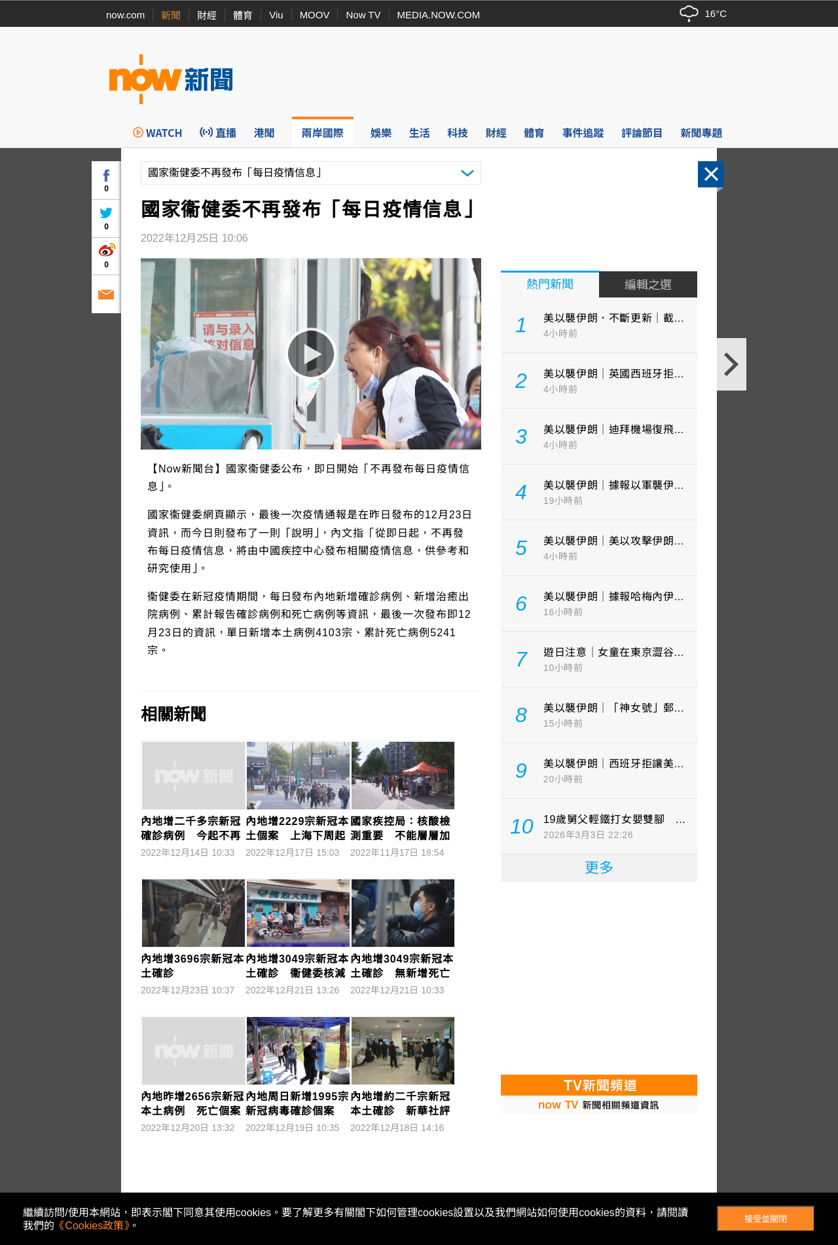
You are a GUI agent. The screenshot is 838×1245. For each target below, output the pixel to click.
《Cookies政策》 (91, 1225)
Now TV (363, 14)
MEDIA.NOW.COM (439, 14)
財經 (207, 15)
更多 (599, 868)
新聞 (171, 15)
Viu (276, 14)
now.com (125, 14)
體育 (243, 15)
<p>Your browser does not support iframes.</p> (599, 977)
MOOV (315, 14)
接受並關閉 (765, 1219)
